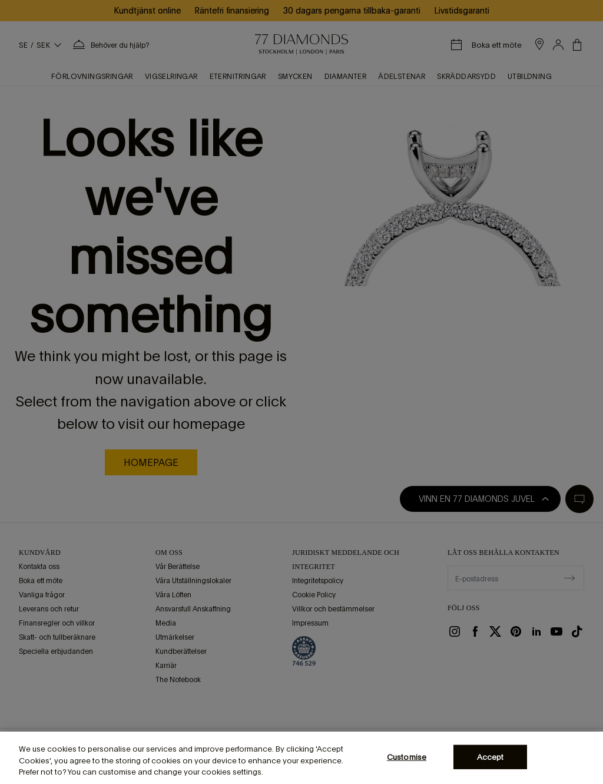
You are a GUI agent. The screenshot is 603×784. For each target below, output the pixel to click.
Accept (490, 756)
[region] (301, 758)
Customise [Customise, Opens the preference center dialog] (406, 756)
